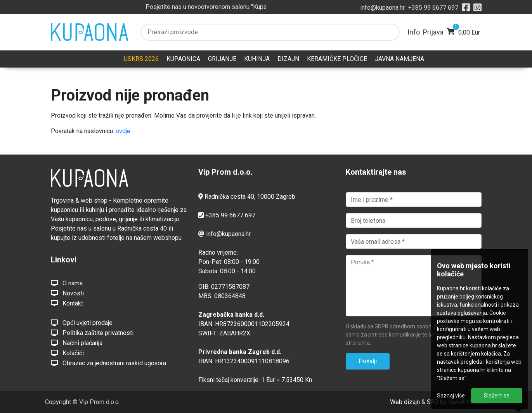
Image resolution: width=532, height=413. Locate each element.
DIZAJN (288, 58)
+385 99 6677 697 (433, 7)
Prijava (433, 32)
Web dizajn (405, 402)
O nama (67, 283)
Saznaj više (451, 395)
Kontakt (67, 303)
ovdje (123, 131)
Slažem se (496, 395)
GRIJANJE (222, 58)
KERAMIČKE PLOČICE (337, 58)
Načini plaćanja (76, 343)
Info (413, 32)
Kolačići (67, 353)
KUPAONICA (183, 58)
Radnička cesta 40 (229, 196)
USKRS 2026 (141, 58)
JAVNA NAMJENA (399, 58)
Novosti (67, 293)
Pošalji (368, 361)
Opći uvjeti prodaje (82, 322)
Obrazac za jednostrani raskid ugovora (108, 363)
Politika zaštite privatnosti (92, 333)
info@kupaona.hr (382, 7)
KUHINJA (257, 58)
